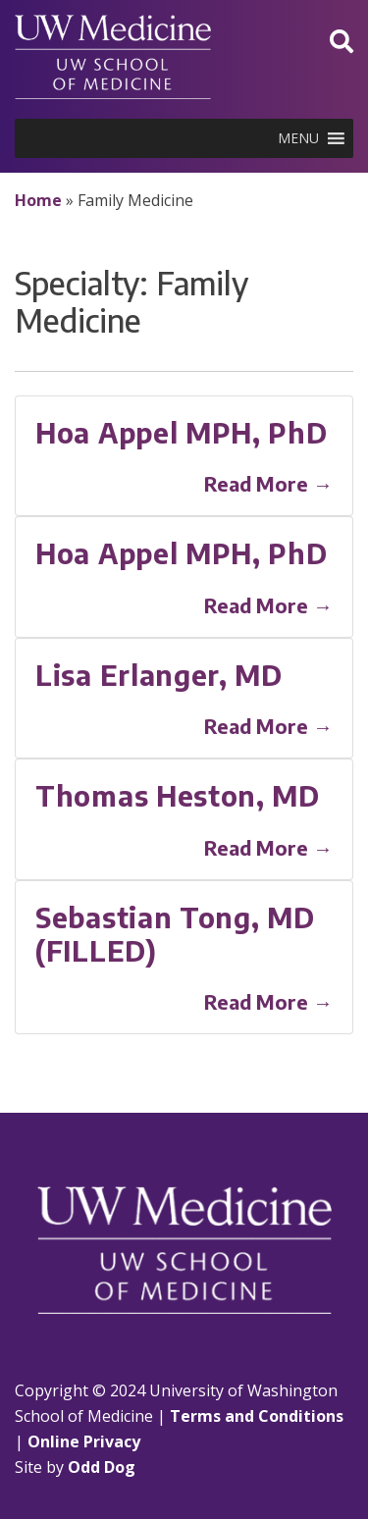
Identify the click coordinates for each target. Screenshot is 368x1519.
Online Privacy (83, 1441)
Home (38, 200)
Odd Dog (101, 1467)
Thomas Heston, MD (177, 795)
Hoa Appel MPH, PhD (181, 432)
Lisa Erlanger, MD (159, 674)
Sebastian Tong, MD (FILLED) (175, 934)
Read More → (268, 483)
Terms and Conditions (256, 1416)
